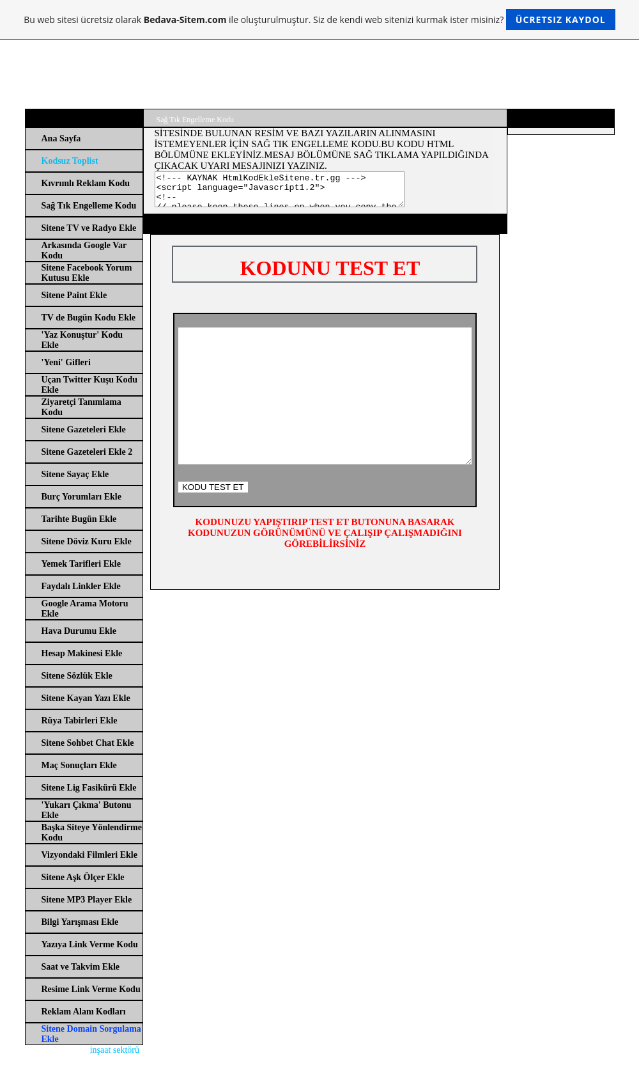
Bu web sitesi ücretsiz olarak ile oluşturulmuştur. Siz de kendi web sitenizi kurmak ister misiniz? (319, 19)
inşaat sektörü (114, 1050)
